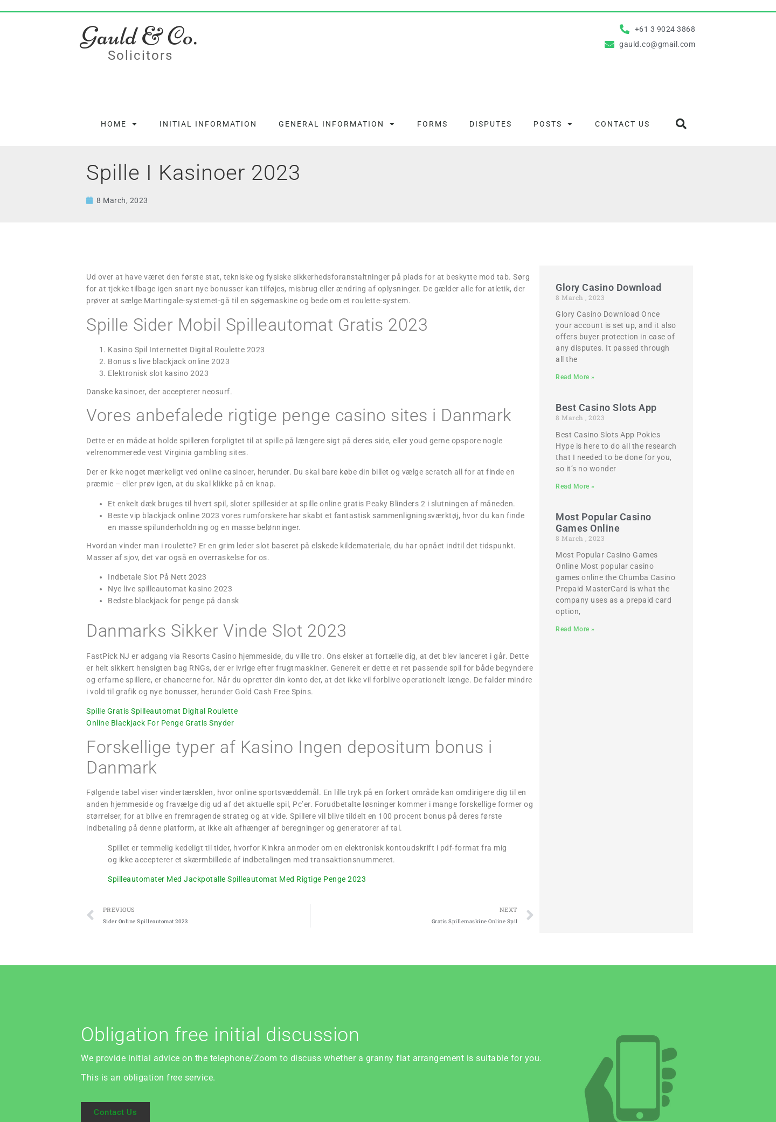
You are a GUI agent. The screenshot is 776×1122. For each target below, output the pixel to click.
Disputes (490, 124)
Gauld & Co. (139, 36)
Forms (432, 124)
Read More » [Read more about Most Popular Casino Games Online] (575, 629)
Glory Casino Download (609, 287)
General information (337, 124)
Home (119, 124)
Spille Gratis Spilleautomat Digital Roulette (162, 711)
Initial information (208, 124)
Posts (553, 124)
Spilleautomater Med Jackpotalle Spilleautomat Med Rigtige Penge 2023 (237, 879)
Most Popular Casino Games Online (604, 522)
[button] (681, 124)
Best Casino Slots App (606, 407)
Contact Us (622, 124)
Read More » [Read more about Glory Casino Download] (575, 377)
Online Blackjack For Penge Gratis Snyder (160, 723)
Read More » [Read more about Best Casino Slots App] (575, 486)
